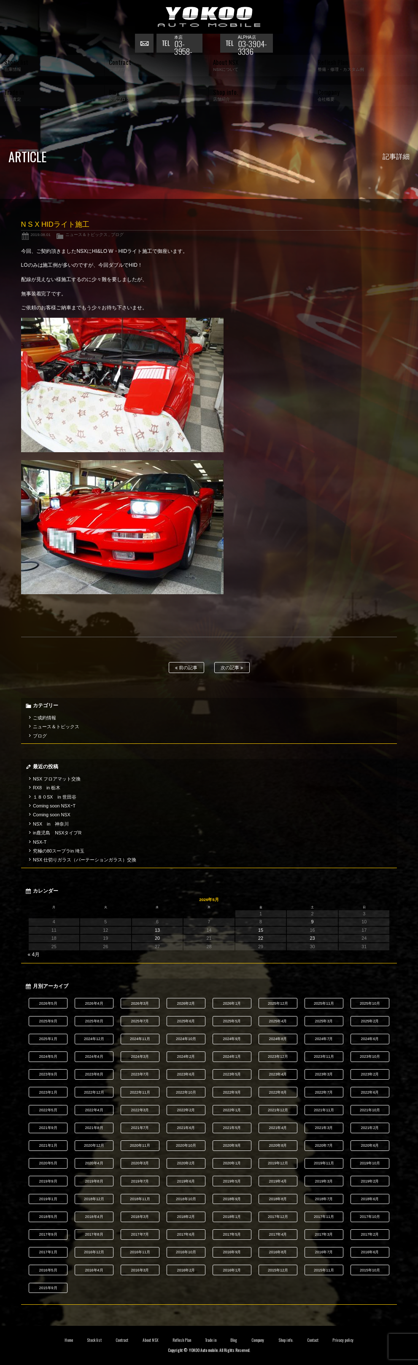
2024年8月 (278, 1039)
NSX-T (39, 842)
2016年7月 (324, 1252)
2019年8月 (94, 1181)
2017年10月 (370, 1217)
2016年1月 (232, 1270)
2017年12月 (278, 1217)
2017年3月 (324, 1234)
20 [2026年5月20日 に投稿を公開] (157, 938)
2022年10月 (186, 1092)
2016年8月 (278, 1252)
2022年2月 (186, 1110)
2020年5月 (48, 1163)
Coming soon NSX (51, 814)
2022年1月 (232, 1110)
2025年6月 (186, 1021)
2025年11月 (324, 1003)
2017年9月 (48, 1234)
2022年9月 (232, 1092)
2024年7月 (324, 1039)
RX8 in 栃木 (46, 787)
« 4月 (34, 954)
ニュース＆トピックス (86, 234)
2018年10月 (186, 1199)
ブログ (117, 234)
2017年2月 (370, 1234)
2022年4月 (94, 1110)
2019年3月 (324, 1181)
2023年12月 (278, 1056)
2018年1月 (232, 1217)
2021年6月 (186, 1128)
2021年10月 (370, 1110)
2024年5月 (48, 1056)
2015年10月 (370, 1270)
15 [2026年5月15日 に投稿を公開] (260, 930)
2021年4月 (278, 1128)
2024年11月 (140, 1039)
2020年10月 (186, 1145)
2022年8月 (278, 1092)
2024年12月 (94, 1039)
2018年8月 (278, 1199)
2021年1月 (48, 1145)
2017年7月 (140, 1234)
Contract (122, 1340)
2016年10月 (186, 1252)
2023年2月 (370, 1074)
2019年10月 (370, 1163)
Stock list (94, 1340)
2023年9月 (48, 1074)
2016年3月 (140, 1270)
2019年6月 (186, 1181)
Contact (312, 1340)
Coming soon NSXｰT (54, 805)
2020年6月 (370, 1145)
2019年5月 (232, 1181)
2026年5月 (48, 1003)
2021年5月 (232, 1128)
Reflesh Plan (182, 1340)
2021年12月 (278, 1110)
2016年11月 (140, 1252)
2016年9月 (232, 1252)
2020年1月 (232, 1163)
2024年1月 (232, 1056)
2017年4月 (278, 1234)
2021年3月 (324, 1128)
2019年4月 (278, 1181)
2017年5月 (232, 1234)
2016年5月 (48, 1270)
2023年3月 (324, 1074)
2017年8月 (94, 1234)
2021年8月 (94, 1128)
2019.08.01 (40, 234)
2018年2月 (186, 1217)
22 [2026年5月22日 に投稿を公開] (260, 938)
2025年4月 (278, 1021)
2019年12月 (278, 1163)
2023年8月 (94, 1074)
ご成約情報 (44, 717)
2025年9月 (48, 1021)
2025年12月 (278, 1003)
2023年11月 (324, 1056)
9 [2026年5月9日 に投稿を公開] (312, 921)
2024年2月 (186, 1056)
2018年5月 (48, 1217)
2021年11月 (324, 1110)
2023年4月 (278, 1074)
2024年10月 (186, 1039)
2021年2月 (370, 1128)
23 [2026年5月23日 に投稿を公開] (312, 938)
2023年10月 (370, 1056)
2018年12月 (94, 1199)
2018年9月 (232, 1199)
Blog (233, 1340)
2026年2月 (186, 1003)
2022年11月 (140, 1092)
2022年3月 (140, 1110)
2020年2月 (186, 1163)
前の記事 (186, 667)
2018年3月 (140, 1217)
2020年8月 (278, 1145)
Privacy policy (342, 1340)
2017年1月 (48, 1252)
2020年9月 (232, 1145)
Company (257, 1340)
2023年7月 (140, 1074)
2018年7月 (324, 1199)
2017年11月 (324, 1217)
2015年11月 (324, 1270)
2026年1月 (232, 1003)
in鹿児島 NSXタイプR (57, 832)
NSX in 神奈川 (51, 823)
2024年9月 (232, 1039)
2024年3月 (140, 1056)
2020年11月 (140, 1145)
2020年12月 (94, 1145)
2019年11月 (324, 1163)
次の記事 (232, 667)
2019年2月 (370, 1181)
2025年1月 (48, 1039)
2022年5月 (48, 1110)
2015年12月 (278, 1270)
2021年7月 (140, 1128)
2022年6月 (370, 1092)
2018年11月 (140, 1199)
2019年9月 (48, 1181)
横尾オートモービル (209, 17)
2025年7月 (140, 1021)
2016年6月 (370, 1252)
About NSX (151, 1340)
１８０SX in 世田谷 (54, 796)
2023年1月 (48, 1092)
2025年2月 (370, 1021)
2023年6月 (186, 1074)
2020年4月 (94, 1163)
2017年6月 (186, 1234)
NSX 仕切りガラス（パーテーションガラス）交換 (84, 859)
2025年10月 (370, 1003)
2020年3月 (140, 1163)
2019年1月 (48, 1199)
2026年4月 (94, 1003)
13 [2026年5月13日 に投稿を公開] (157, 930)
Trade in (210, 1340)
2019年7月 (140, 1181)
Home (69, 1340)
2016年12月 (94, 1252)
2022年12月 (94, 1092)
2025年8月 (94, 1021)
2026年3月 (140, 1003)
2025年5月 (232, 1021)
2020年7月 (324, 1145)
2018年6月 (370, 1199)
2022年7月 (324, 1092)
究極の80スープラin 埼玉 (58, 850)
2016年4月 (94, 1270)
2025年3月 (324, 1021)
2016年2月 (186, 1270)
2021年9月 (48, 1128)
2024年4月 (94, 1056)
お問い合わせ (145, 44)
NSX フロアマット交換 (57, 778)
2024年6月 (370, 1039)
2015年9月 (48, 1288)
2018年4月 (94, 1217)
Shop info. (285, 1340)
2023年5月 (232, 1074)
